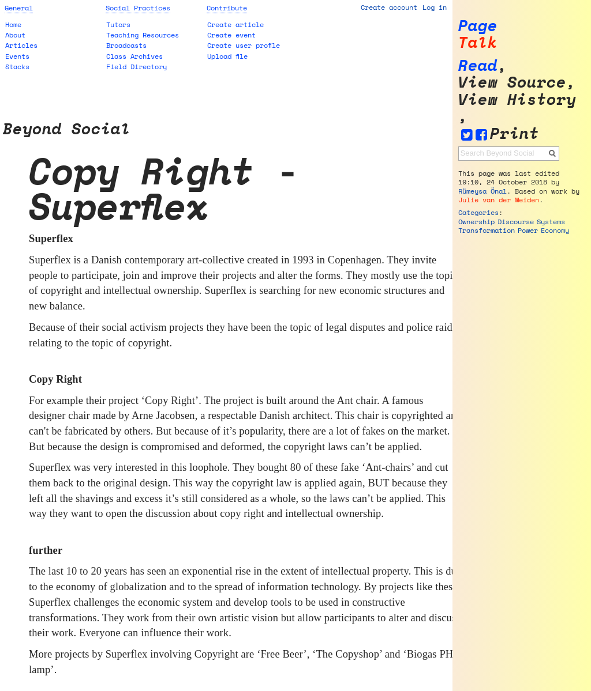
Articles (21, 45)
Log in (434, 7)
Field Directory (136, 66)
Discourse (516, 221)
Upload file (227, 56)
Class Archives (134, 56)
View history (517, 99)
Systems (551, 221)
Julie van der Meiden (498, 200)
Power (528, 230)
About (15, 35)
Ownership (476, 221)
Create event (231, 35)
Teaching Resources (142, 35)
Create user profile (243, 45)
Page (478, 25)
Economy (555, 230)
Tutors (118, 24)
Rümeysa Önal (482, 191)
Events (17, 56)
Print (514, 133)
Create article (235, 24)
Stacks (17, 66)
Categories (478, 212)
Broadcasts (126, 45)
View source (512, 82)
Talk (478, 42)
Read (478, 65)
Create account (389, 7)
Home (13, 24)
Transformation (486, 230)
